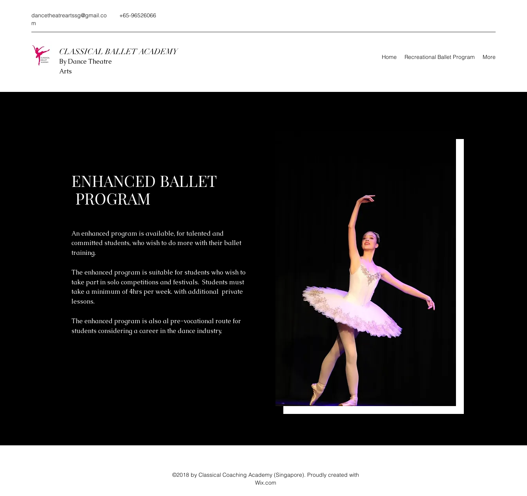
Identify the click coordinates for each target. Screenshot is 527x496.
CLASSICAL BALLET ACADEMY (119, 52)
